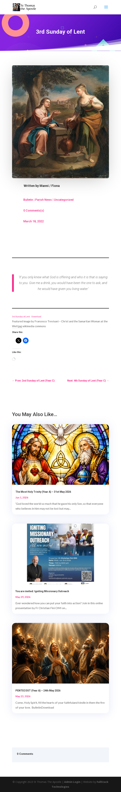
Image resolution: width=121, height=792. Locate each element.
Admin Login (72, 782)
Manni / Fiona (50, 186)
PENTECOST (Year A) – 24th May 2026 (37, 690)
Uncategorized (64, 199)
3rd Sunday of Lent (21, 316)
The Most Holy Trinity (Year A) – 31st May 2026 (43, 491)
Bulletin (28, 199)
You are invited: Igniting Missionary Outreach (42, 591)
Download (36, 316)
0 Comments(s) (33, 210)
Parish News (43, 199)
